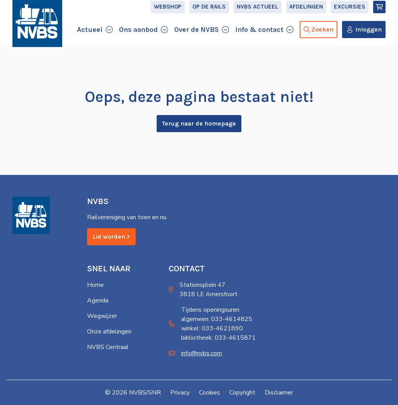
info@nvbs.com (201, 353)
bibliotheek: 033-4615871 (218, 337)
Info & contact (259, 36)
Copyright (243, 392)
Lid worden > (111, 237)
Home (95, 285)
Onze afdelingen (109, 331)
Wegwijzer (102, 316)
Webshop (168, 13)
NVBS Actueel (257, 13)
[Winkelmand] (379, 14)
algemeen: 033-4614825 (216, 319)
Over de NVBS (196, 36)
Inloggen (368, 36)
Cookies (209, 392)
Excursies (349, 13)
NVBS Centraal (108, 347)
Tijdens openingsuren (210, 309)
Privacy (180, 392)
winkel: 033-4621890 (212, 328)
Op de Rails (209, 13)
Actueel (90, 36)
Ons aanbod (138, 36)
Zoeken (318, 36)
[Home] (37, 36)
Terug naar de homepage (199, 127)
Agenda (97, 300)
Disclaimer (279, 392)
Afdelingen (306, 13)
